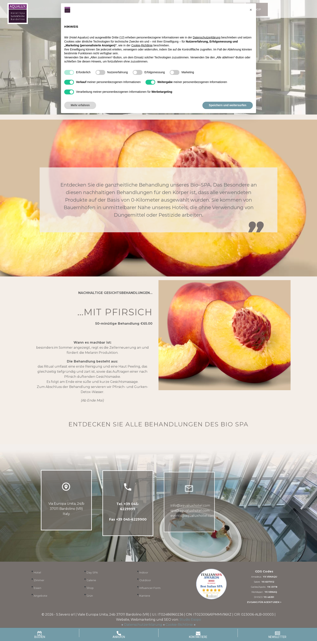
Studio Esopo (190, 619)
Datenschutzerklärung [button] (206, 37)
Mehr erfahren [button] (80, 105)
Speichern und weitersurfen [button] (227, 105)
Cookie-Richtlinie (179, 625)
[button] (251, 10)
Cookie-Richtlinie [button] (142, 45)
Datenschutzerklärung (143, 625)
